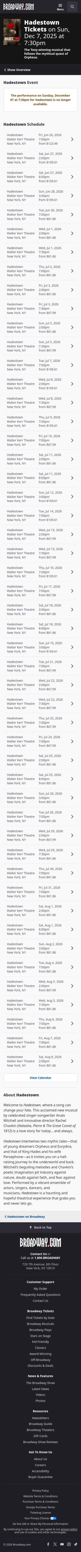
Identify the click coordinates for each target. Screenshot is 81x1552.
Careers (40, 1465)
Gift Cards (40, 1436)
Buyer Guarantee (41, 1477)
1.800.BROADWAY (47, 1258)
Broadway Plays (40, 1330)
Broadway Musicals (40, 1324)
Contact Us (38, 1254)
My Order (40, 1289)
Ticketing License (40, 1512)
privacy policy (69, 1529)
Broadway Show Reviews (40, 1442)
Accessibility (40, 1471)
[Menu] (60, 7)
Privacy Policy (40, 1490)
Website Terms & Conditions (40, 1496)
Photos (41, 1401)
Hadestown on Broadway (24, 1217)
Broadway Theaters (40, 1430)
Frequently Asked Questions (40, 1295)
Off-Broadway (40, 1360)
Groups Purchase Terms (40, 1507)
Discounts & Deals (40, 1366)
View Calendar (40, 1078)
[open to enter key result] (72, 7)
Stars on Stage (40, 1336)
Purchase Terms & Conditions (40, 1501)
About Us (40, 1459)
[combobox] (71, 7)
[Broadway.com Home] (18, 6)
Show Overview (16, 70)
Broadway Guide (40, 1424)
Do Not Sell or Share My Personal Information (40, 1524)
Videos (40, 1395)
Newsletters (40, 1418)
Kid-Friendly (40, 1342)
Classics (40, 1348)
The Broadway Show (40, 1383)
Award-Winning (40, 1354)
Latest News (40, 1389)
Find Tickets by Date (40, 1318)
